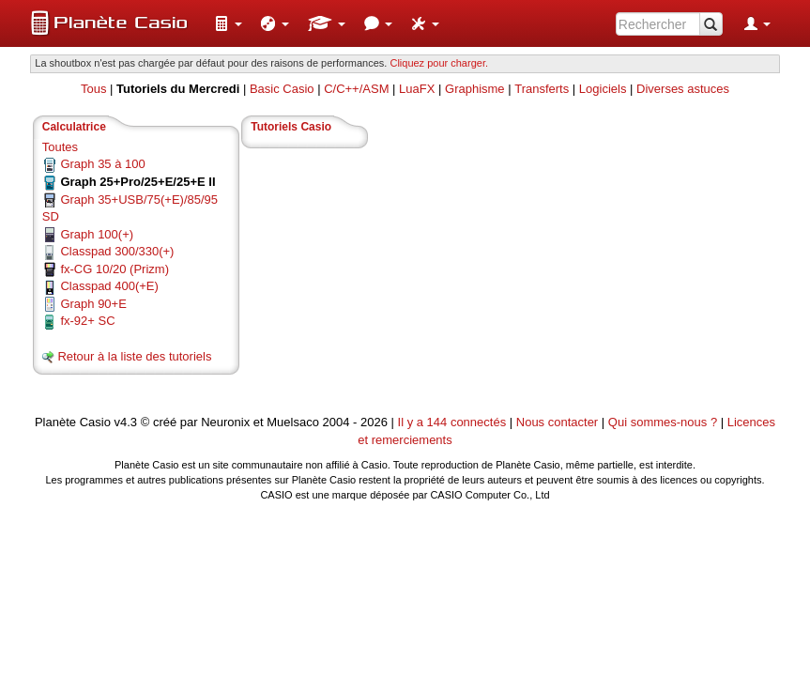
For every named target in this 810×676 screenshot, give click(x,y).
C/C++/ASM (356, 89)
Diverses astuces (682, 89)
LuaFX (417, 89)
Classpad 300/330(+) (117, 251)
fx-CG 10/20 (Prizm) (114, 269)
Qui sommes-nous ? (662, 422)
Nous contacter (557, 422)
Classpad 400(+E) (109, 286)
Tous (93, 89)
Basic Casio (282, 89)
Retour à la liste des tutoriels (134, 356)
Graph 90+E (93, 304)
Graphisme (475, 89)
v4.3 (126, 422)
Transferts (541, 89)
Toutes (60, 147)
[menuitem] (228, 23)
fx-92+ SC (87, 321)
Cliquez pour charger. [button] (439, 63)
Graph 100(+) (96, 234)
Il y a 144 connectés (454, 422)
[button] (228, 23)
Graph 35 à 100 (102, 164)
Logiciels (603, 89)
